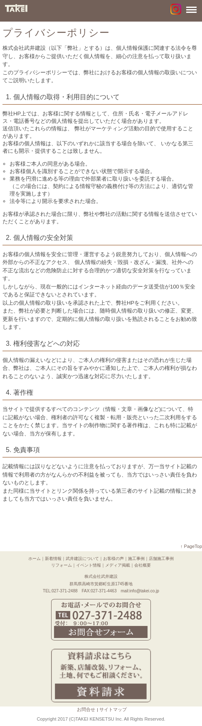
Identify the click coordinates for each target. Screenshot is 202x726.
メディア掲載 (117, 565)
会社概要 (142, 565)
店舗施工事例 (161, 558)
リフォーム (61, 565)
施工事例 (136, 558)
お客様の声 (113, 558)
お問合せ (86, 709)
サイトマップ (113, 709)
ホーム (34, 558)
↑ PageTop (191, 546)
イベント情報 (88, 565)
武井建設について (82, 558)
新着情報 (53, 558)
